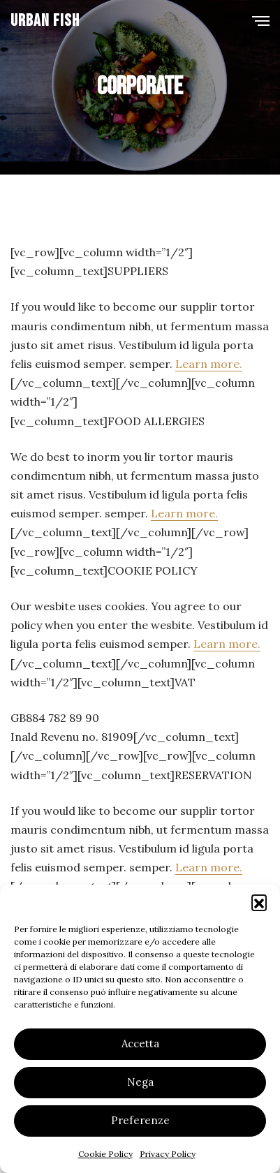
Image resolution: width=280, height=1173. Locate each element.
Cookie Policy (105, 1154)
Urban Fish (45, 20)
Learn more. (208, 364)
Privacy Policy (168, 1154)
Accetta (140, 1043)
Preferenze (140, 1120)
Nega (140, 1082)
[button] (259, 902)
